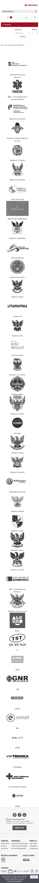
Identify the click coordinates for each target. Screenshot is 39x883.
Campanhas (33, 846)
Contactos (4, 848)
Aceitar (34, 877)
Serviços (4, 846)
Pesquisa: (22, 36)
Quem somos (5, 843)
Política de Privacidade (19, 846)
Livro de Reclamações (18, 848)
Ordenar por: (18, 30)
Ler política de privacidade (14, 881)
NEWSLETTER (19, 828)
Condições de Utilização (19, 843)
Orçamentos (34, 848)
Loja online (33, 843)
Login (24, 18)
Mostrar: (34, 30)
